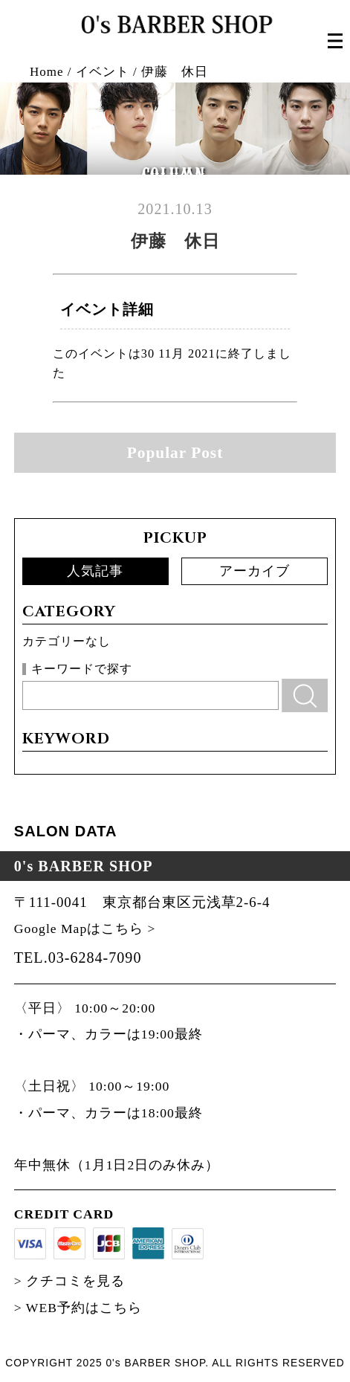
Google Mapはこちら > (85, 928)
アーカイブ (254, 571)
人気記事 (95, 571)
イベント (102, 72)
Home (47, 72)
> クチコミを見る (69, 1280)
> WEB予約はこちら (78, 1307)
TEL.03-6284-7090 (78, 957)
